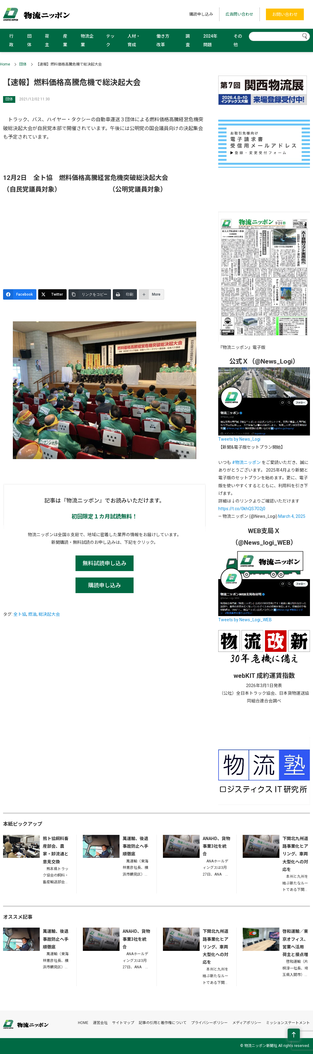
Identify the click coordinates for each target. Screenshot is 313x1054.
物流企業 (87, 40)
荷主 (47, 40)
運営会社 (100, 1023)
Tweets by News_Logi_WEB (245, 619)
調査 (188, 40)
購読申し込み (201, 14)
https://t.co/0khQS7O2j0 (241, 508)
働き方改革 (162, 40)
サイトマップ (123, 1023)
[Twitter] (52, 294)
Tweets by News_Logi (239, 439)
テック (110, 40)
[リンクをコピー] (89, 294)
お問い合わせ (285, 14)
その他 (238, 40)
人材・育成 (133, 40)
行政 (11, 40)
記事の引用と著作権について (162, 1023)
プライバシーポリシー (209, 1023)
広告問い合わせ (239, 14)
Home (5, 64)
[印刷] (125, 294)
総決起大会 (49, 614)
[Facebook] (19, 294)
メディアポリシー (246, 1023)
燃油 (32, 614)
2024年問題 (210, 40)
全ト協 (19, 614)
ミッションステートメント (288, 1023)
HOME (83, 1023)
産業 (65, 40)
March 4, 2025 (291, 516)
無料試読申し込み (105, 563)
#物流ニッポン (246, 462)
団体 (29, 40)
